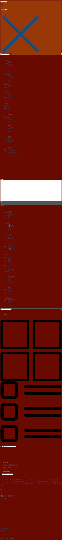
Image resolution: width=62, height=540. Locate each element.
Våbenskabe (7, 112)
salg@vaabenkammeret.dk (9, 496)
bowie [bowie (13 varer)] (32, 479)
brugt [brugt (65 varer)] (36, 479)
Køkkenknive (10, 65)
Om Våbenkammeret (4, 528)
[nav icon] (1, 179)
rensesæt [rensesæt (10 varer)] (57, 481)
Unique (9, 132)
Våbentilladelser (11, 155)
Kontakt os (10, 148)
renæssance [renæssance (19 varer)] (3, 483)
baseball (9, 107)
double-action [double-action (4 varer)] (46, 479)
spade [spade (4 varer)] (32, 483)
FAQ (9, 146)
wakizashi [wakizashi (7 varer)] (59, 483)
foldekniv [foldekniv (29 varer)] (8, 481)
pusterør (9, 100)
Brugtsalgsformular (11, 150)
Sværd (9, 67)
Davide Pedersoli (11, 127)
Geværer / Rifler (11, 93)
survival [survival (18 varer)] (40, 483)
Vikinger (7, 70)
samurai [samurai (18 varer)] (15, 483)
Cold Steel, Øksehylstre (10, 465)
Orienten (7, 74)
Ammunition (10, 96)
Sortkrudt (7, 92)
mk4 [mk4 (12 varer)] (28, 481)
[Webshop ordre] (8, 446)
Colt (9, 126)
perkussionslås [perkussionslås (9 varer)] (42, 481)
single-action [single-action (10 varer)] (21, 483)
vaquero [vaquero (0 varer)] (52, 483)
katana (11, 76)
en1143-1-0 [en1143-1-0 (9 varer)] (52, 479)
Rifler (6, 103)
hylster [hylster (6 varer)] (14, 481)
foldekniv (10, 62)
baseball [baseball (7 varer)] (26, 479)
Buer (9, 98)
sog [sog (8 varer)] (28, 483)
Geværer (7, 104)
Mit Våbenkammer (3, 1)
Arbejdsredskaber (8, 63)
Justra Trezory (10, 139)
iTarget (9, 137)
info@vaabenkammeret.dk (9, 495)
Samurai (9, 82)
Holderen (9, 136)
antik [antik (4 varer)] (13, 479)
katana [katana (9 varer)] (18, 481)
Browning (10, 125)
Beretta (9, 85)
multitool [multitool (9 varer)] (31, 481)
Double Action (11, 88)
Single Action (10, 89)
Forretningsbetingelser (12, 152)
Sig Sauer (10, 131)
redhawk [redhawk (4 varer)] (53, 481)
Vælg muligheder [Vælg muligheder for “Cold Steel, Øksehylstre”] (6, 471)
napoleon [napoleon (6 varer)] (36, 481)
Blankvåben (5, 59)
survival (9, 61)
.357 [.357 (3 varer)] (7, 479)
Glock (9, 129)
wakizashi (12, 77)
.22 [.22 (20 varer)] (1, 479)
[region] (31, 192)
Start (4, 313)
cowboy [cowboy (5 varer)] (40, 479)
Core (9, 142)
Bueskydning (8, 140)
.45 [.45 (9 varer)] (3, 479)
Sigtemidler (12, 99)
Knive (6, 60)
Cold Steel (10, 119)
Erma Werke (10, 128)
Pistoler (6, 84)
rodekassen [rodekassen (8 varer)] (10, 483)
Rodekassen (5, 105)
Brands (4, 116)
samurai (9, 75)
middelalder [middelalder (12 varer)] (23, 481)
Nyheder (9, 147)
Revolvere (7, 87)
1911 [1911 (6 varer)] (11, 479)
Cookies (9, 153)
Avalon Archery (11, 141)
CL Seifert (10, 118)
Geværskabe (10, 115)
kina (9, 78)
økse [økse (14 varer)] (1, 485)
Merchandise (10, 111)
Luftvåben (7, 97)
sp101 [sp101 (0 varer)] (30, 483)
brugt (9, 109)
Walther (9, 133)
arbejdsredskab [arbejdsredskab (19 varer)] (19, 479)
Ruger (9, 86)
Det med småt (8, 151)
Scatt (9, 138)
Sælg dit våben (8, 149)
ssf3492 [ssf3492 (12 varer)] (36, 483)
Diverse (6, 108)
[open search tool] (19, 52)
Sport (6, 106)
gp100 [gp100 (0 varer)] (12, 481)
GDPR (9, 154)
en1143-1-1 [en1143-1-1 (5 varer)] (57, 479)
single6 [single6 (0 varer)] (26, 483)
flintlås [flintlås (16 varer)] (2, 481)
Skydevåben (5, 83)
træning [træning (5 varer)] (48, 483)
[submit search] (10, 54)
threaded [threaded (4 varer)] (45, 483)
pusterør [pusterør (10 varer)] (48, 481)
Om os (4, 143)
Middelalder (7, 66)
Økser (9, 64)
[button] (3, 56)
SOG (9, 121)
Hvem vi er (7, 144)
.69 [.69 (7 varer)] (5, 479)
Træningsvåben (8, 79)
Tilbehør (12, 101)
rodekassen (10, 110)
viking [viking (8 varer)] (54, 483)
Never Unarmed (11, 120)
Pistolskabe (10, 114)
